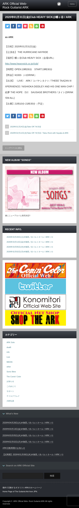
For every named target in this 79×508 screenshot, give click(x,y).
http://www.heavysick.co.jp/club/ (21, 63)
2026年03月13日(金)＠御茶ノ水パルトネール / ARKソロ (30, 242)
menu (72, 4)
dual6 (9, 347)
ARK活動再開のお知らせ (14, 448)
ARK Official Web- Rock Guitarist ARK (29, 501)
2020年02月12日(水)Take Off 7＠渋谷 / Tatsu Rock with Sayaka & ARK (39, 133)
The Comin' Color (14, 377)
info (8, 352)
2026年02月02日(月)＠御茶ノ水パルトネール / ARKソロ (30, 252)
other (9, 367)
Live (8, 357)
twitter (59, 4)
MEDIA (10, 362)
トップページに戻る (13, 148)
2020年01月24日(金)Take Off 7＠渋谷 (25, 127)
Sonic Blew (11, 372)
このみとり (11, 386)
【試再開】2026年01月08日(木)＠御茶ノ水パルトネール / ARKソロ (33, 454)
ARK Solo (11, 342)
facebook (63, 4)
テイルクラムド (13, 396)
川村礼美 (10, 401)
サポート (10, 391)
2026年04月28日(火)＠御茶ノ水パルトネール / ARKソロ (30, 237)
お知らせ (10, 381)
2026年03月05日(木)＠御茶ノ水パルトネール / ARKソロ (30, 247)
